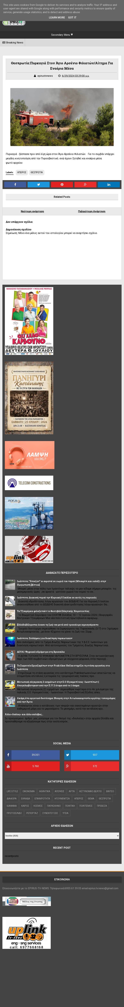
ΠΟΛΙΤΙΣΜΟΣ (86, 806)
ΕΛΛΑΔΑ (25, 798)
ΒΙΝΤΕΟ (110, 791)
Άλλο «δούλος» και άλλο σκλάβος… (24, 714)
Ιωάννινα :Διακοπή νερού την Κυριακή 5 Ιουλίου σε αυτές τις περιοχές (57, 597)
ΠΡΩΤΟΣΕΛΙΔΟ (14, 813)
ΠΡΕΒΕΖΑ (102, 806)
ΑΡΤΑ (72, 791)
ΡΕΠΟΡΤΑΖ (32, 813)
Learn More (57, 17)
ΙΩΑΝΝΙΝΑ (12, 806)
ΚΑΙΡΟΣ (25, 806)
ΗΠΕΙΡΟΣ (21, 172)
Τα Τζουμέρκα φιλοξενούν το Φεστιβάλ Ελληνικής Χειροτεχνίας (53, 611)
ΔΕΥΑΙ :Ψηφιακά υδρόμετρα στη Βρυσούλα (41, 651)
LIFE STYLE (12, 791)
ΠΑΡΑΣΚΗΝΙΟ (54, 806)
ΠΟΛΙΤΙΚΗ (70, 806)
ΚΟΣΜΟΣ (38, 806)
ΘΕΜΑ (91, 798)
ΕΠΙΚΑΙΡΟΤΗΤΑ (42, 798)
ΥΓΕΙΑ (65, 813)
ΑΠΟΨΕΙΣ (59, 791)
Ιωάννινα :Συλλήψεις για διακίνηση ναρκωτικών (44, 638)
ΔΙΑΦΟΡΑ (12, 798)
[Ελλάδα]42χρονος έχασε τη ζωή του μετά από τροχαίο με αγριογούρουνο (57, 624)
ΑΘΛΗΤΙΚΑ (44, 791)
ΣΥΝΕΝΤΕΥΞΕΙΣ (50, 813)
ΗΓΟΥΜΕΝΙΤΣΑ (62, 798)
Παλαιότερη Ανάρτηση (91, 211)
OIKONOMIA (29, 791)
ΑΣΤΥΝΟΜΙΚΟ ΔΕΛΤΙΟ (90, 791)
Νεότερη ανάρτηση (32, 211)
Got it (72, 17)
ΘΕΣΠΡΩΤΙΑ (37, 172)
